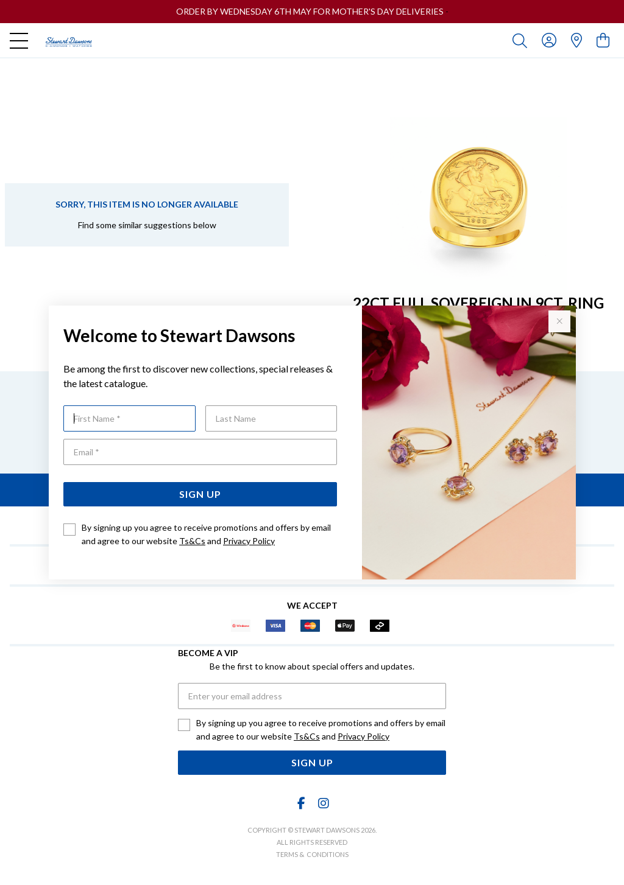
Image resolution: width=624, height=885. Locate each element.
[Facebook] (301, 803)
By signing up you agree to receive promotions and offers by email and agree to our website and (206, 534)
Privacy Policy (249, 541)
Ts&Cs (192, 541)
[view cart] (603, 40)
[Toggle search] (522, 40)
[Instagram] (323, 803)
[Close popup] (559, 321)
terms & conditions (312, 854)
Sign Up (200, 494)
